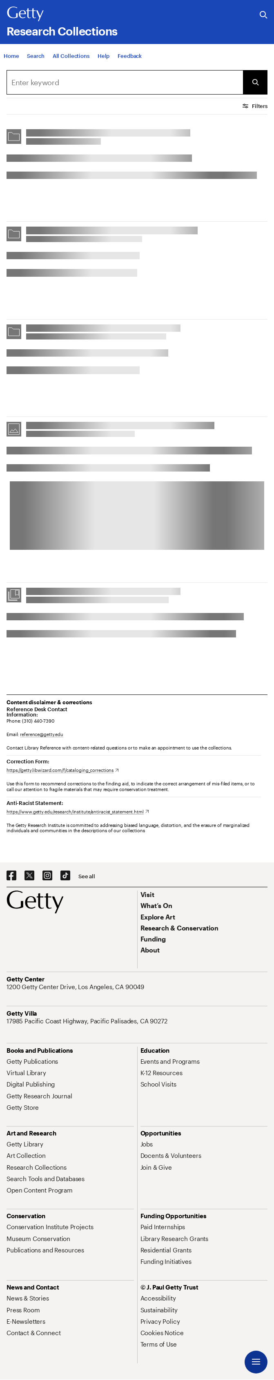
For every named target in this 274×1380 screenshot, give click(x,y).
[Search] (35, 57)
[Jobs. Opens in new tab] (146, 1144)
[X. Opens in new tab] (29, 876)
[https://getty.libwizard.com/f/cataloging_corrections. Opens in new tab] (63, 770)
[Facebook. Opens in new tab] (11, 876)
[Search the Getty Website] (263, 15)
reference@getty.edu (41, 734)
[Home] (11, 57)
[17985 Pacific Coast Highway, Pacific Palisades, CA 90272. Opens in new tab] (88, 1021)
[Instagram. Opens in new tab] (47, 876)
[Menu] (256, 1362)
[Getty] (25, 14)
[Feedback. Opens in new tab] (130, 57)
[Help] (103, 57)
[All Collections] (71, 57)
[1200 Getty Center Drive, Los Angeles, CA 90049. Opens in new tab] (76, 987)
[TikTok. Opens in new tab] (65, 876)
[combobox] (125, 82)
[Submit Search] (255, 82)
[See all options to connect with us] (86, 876)
